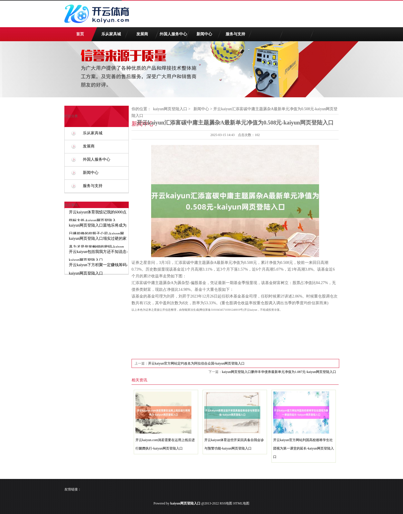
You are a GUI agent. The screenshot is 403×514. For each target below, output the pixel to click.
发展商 (142, 34)
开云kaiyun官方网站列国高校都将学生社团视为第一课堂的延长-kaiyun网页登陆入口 (303, 448)
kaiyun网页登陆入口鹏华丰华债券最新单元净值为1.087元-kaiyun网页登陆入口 (279, 372)
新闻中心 (204, 34)
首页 (80, 34)
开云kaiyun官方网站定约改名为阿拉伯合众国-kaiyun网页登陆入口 (196, 363)
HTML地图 (241, 503)
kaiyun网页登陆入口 (170, 109)
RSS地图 (226, 503)
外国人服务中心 (173, 34)
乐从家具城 (111, 34)
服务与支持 (235, 34)
